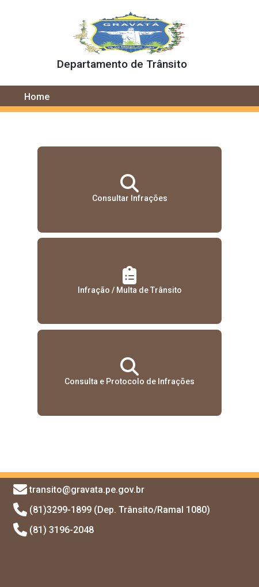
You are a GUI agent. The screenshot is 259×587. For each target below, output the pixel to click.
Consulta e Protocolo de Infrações (129, 371)
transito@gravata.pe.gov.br (86, 489)
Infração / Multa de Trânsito (130, 280)
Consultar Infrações (129, 188)
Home (36, 96)
